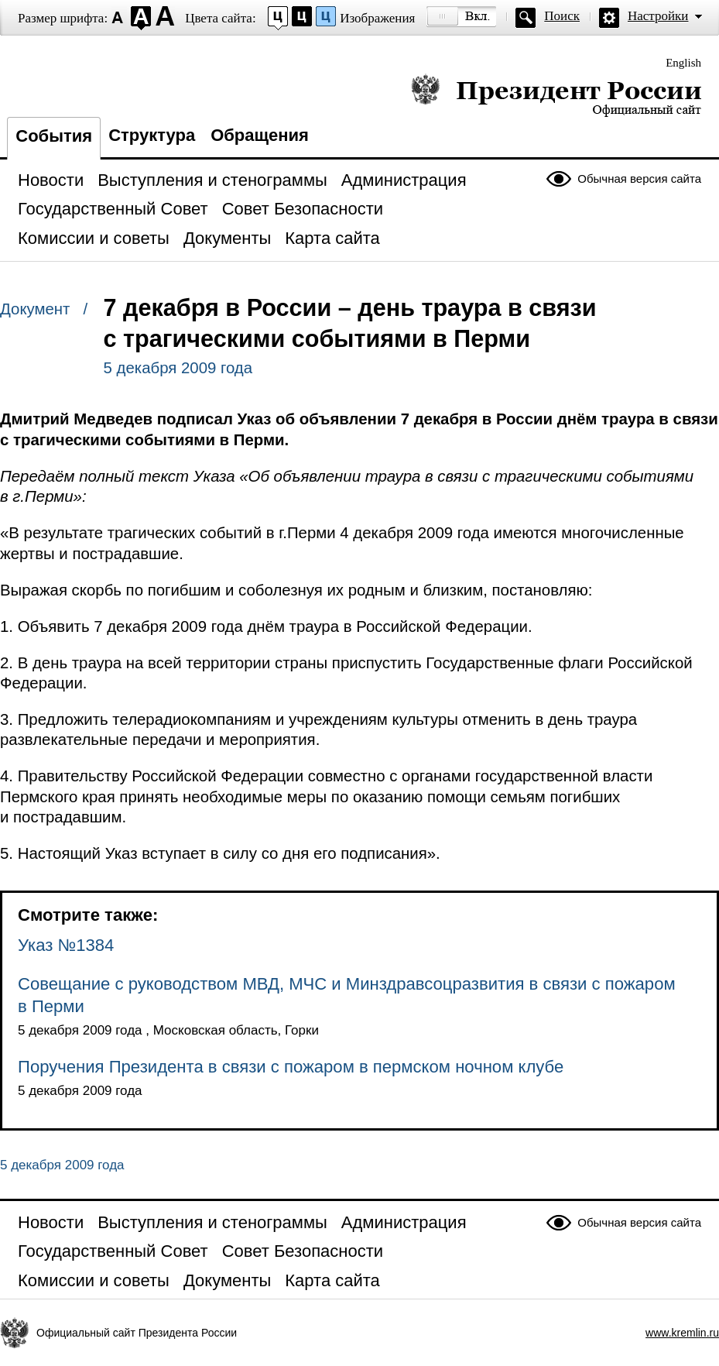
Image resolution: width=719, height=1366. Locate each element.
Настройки (658, 16)
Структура (151, 135)
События (53, 136)
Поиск (562, 16)
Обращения (260, 135)
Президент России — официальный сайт (556, 95)
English (683, 63)
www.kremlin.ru (682, 1333)
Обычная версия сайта (639, 178)
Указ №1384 (66, 945)
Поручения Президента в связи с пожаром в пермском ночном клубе (290, 1066)
